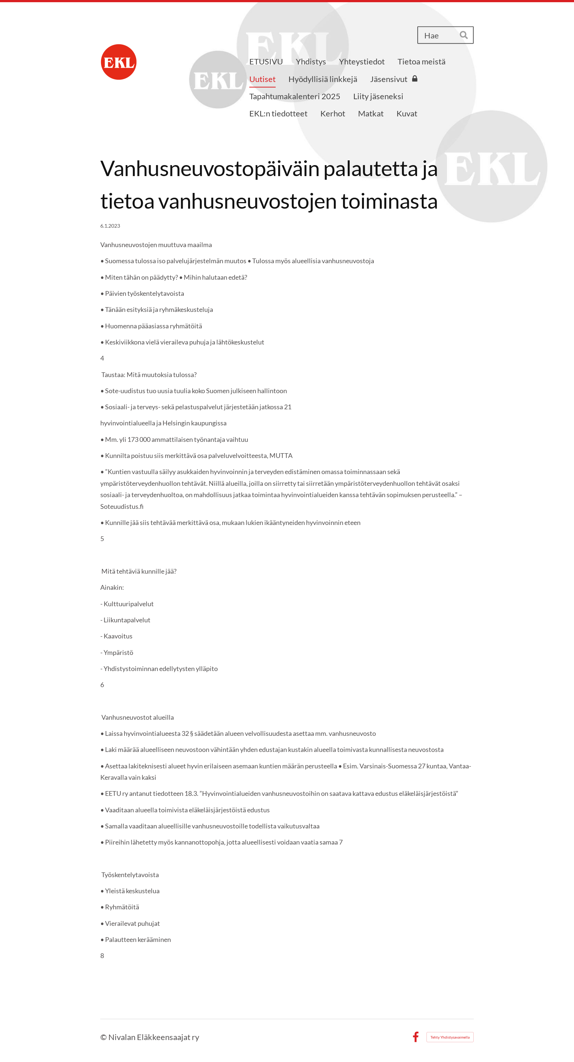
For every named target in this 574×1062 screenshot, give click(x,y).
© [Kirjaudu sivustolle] (104, 1037)
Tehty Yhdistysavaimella (450, 1037)
